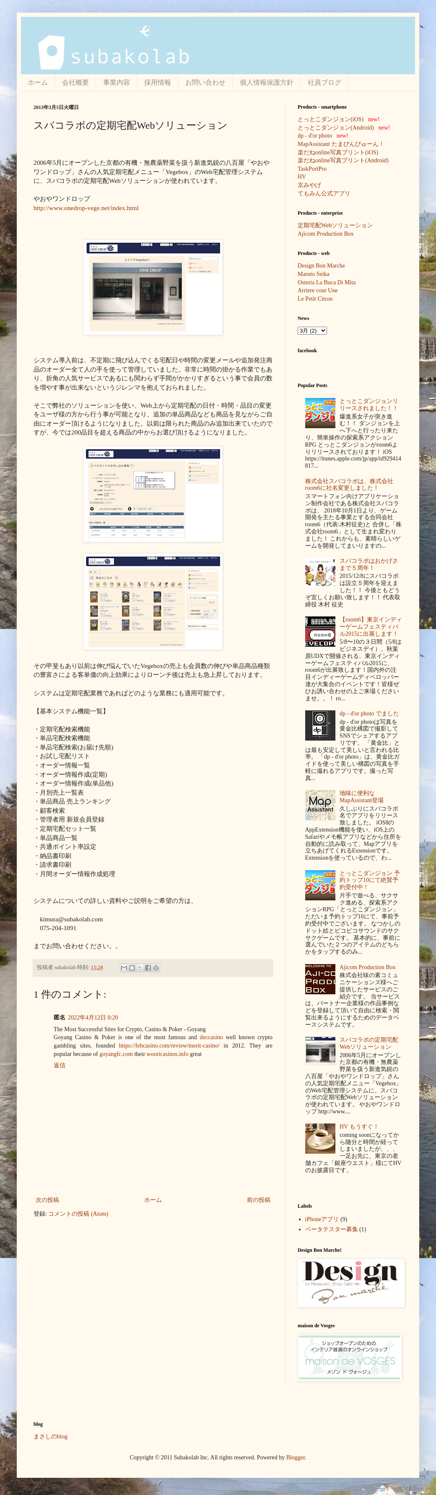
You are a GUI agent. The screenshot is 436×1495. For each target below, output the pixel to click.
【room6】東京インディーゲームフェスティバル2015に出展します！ (371, 626)
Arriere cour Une (318, 290)
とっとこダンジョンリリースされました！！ (369, 404)
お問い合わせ (205, 82)
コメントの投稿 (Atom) (78, 1214)
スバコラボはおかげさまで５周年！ (369, 564)
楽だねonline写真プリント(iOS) (338, 152)
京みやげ (309, 185)
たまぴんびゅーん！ (358, 144)
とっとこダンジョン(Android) (336, 128)
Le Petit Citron (315, 299)
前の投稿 (258, 1200)
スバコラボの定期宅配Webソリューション (369, 1043)
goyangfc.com (116, 1054)
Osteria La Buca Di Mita (327, 282)
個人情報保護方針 (266, 82)
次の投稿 (47, 1200)
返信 (59, 1065)
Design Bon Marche (321, 266)
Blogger (295, 1457)
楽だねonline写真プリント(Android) (343, 160)
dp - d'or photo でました (369, 713)
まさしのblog (50, 1436)
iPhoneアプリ (322, 1219)
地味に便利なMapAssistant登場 (362, 796)
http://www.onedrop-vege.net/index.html (86, 207)
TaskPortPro (312, 169)
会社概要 (75, 82)
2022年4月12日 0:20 (93, 1017)
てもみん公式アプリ (324, 193)
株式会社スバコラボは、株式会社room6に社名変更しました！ (349, 484)
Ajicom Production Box (326, 234)
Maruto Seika (314, 274)
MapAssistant (314, 144)
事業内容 (116, 82)
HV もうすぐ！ (359, 1126)
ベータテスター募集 (331, 1229)
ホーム (38, 82)
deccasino (211, 1037)
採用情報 (157, 82)
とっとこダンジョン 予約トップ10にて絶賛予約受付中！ (370, 880)
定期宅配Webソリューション (335, 225)
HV (302, 177)
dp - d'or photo (315, 136)
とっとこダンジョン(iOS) (330, 119)
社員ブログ (324, 82)
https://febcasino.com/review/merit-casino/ (169, 1046)
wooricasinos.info (168, 1054)
